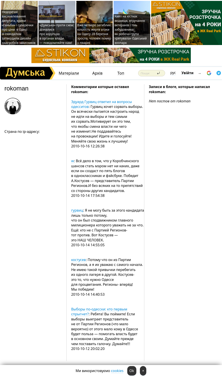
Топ (120, 73)
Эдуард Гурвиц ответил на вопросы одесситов (101, 104)
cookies (117, 370)
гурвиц (77, 210)
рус (173, 72)
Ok (131, 370)
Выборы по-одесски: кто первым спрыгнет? (99, 311)
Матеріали (69, 73)
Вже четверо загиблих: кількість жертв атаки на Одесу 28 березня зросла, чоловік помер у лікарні (94, 34)
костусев (78, 259)
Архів (97, 73)
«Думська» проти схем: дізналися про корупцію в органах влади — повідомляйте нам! (56, 34)
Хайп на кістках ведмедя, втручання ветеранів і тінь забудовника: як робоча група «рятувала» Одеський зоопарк (130, 29)
